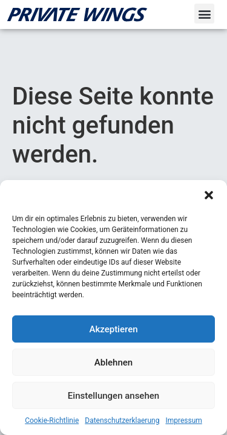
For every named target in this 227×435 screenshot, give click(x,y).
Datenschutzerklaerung (122, 420)
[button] (209, 195)
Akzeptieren (113, 329)
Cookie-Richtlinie (52, 420)
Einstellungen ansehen (113, 395)
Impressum (183, 420)
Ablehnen (113, 362)
